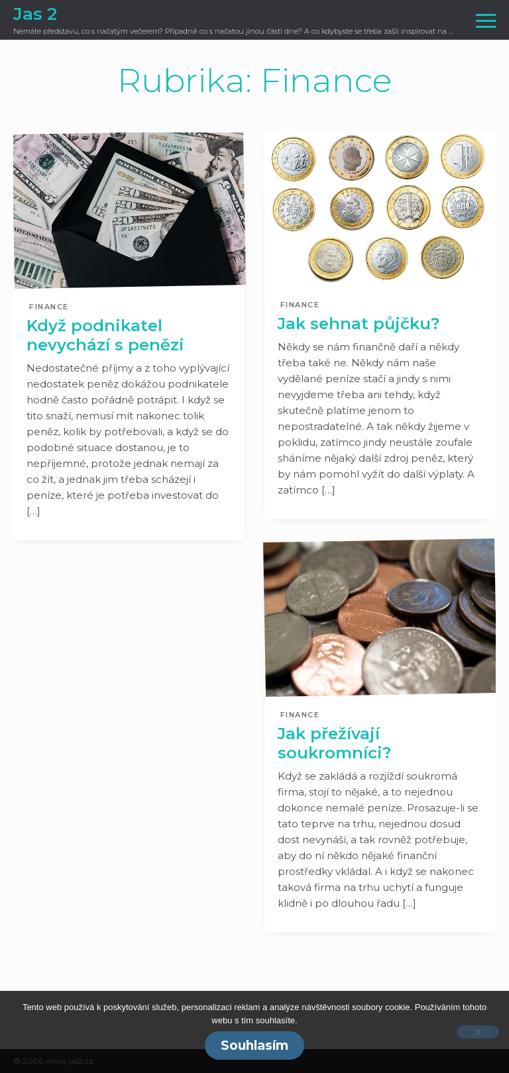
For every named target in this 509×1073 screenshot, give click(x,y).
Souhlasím (254, 1045)
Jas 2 (35, 14)
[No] (478, 1032)
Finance (49, 306)
